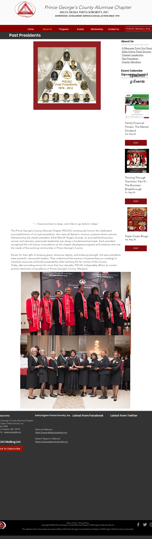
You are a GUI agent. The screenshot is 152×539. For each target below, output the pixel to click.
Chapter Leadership (132, 55)
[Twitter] (145, 524)
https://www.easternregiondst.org (51, 441)
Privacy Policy (84, 523)
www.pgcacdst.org (12, 432)
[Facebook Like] (77, 428)
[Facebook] (138, 524)
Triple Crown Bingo (136, 236)
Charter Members (131, 62)
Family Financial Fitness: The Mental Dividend (137, 126)
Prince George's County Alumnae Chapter (87, 7)
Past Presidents (130, 58)
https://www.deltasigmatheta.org (51, 432)
